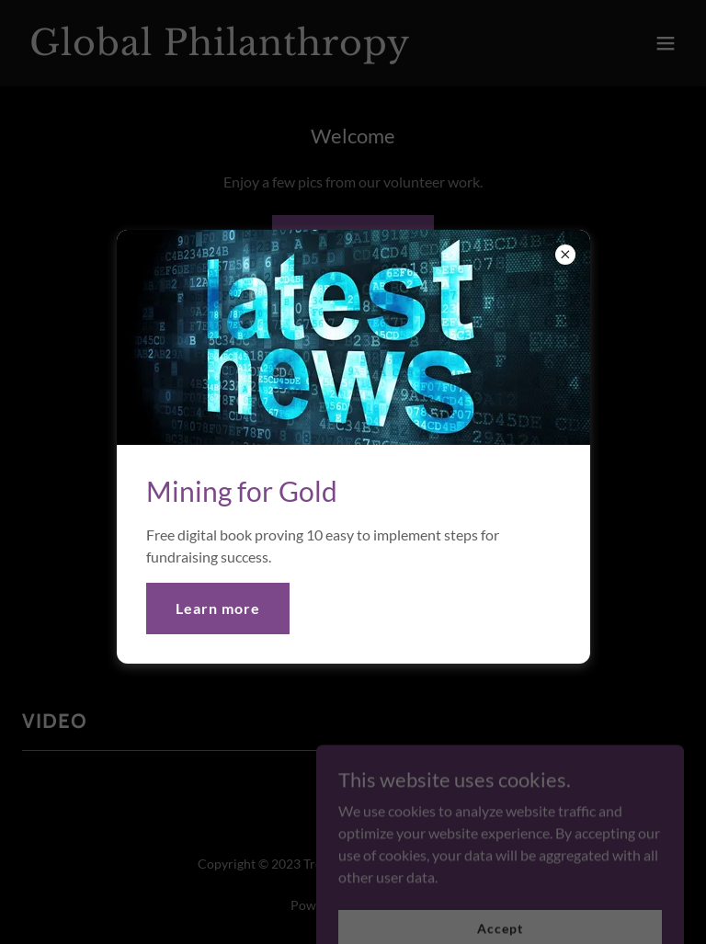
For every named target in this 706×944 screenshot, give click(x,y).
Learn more (218, 608)
